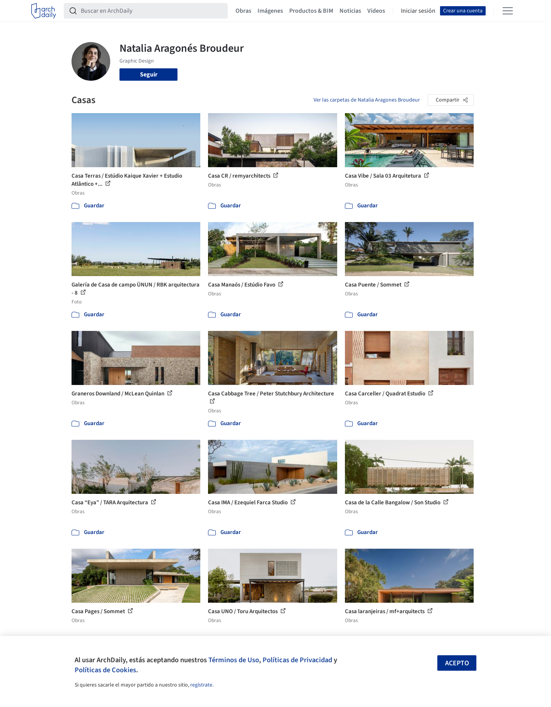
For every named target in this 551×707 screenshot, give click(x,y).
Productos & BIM (311, 11)
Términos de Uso (233, 660)
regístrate (201, 685)
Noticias (350, 11)
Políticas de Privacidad (297, 660)
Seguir (148, 74)
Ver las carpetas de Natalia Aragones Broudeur (367, 100)
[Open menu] (508, 11)
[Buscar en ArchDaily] (152, 10)
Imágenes (270, 11)
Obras (243, 11)
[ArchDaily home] (43, 11)
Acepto (457, 663)
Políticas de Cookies (105, 670)
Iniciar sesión (418, 11)
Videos (376, 11)
